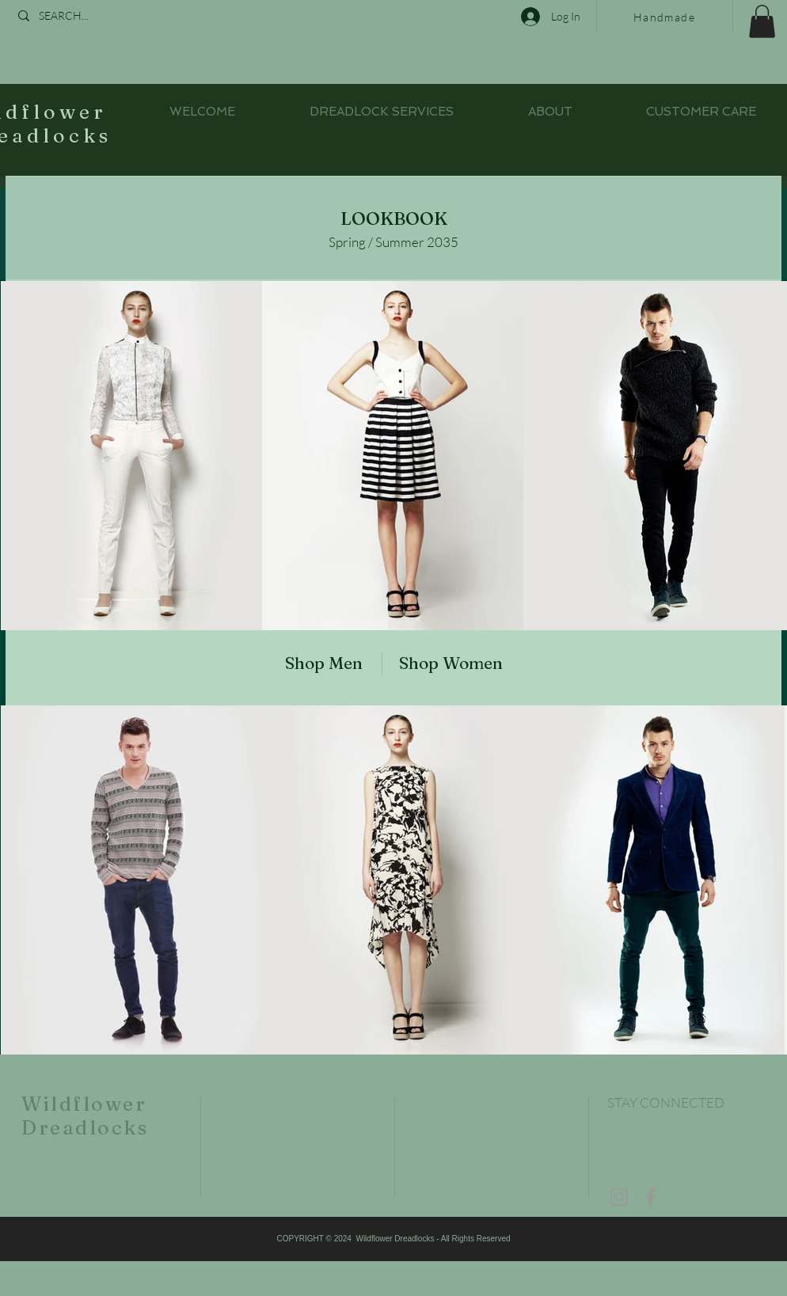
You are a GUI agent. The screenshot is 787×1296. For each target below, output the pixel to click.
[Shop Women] (459, 663)
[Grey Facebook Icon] (651, 1197)
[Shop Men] (315, 663)
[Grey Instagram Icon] (619, 1197)
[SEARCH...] (91, 16)
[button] (762, 21)
